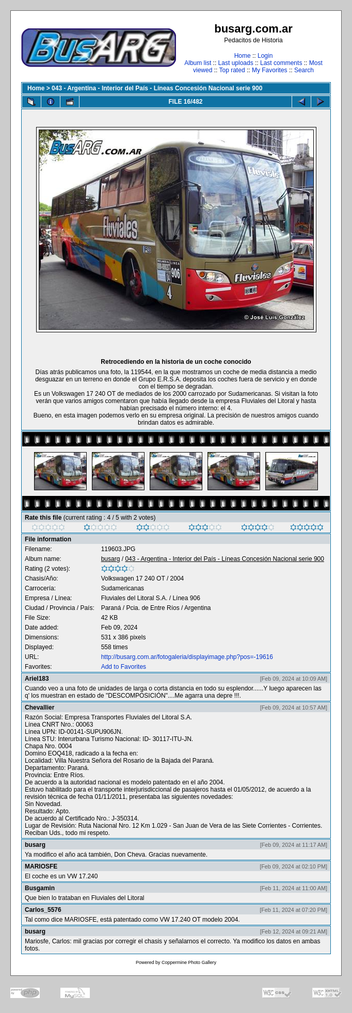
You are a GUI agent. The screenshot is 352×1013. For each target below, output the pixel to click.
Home (242, 55)
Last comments (281, 63)
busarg (110, 558)
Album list (197, 63)
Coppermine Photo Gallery (189, 962)
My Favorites (269, 70)
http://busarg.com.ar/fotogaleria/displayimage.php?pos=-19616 (187, 657)
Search (304, 70)
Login (265, 55)
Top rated (232, 70)
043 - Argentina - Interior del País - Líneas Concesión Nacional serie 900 (157, 88)
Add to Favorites (123, 666)
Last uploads (235, 63)
